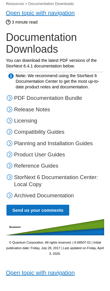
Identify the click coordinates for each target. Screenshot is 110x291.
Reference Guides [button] (32, 166)
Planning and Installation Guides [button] (49, 143)
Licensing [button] (21, 121)
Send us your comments (37, 210)
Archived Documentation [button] (40, 195)
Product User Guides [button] (35, 154)
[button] (10, 132)
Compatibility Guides (39, 132)
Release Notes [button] (28, 109)
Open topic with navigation (40, 13)
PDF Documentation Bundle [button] (44, 98)
